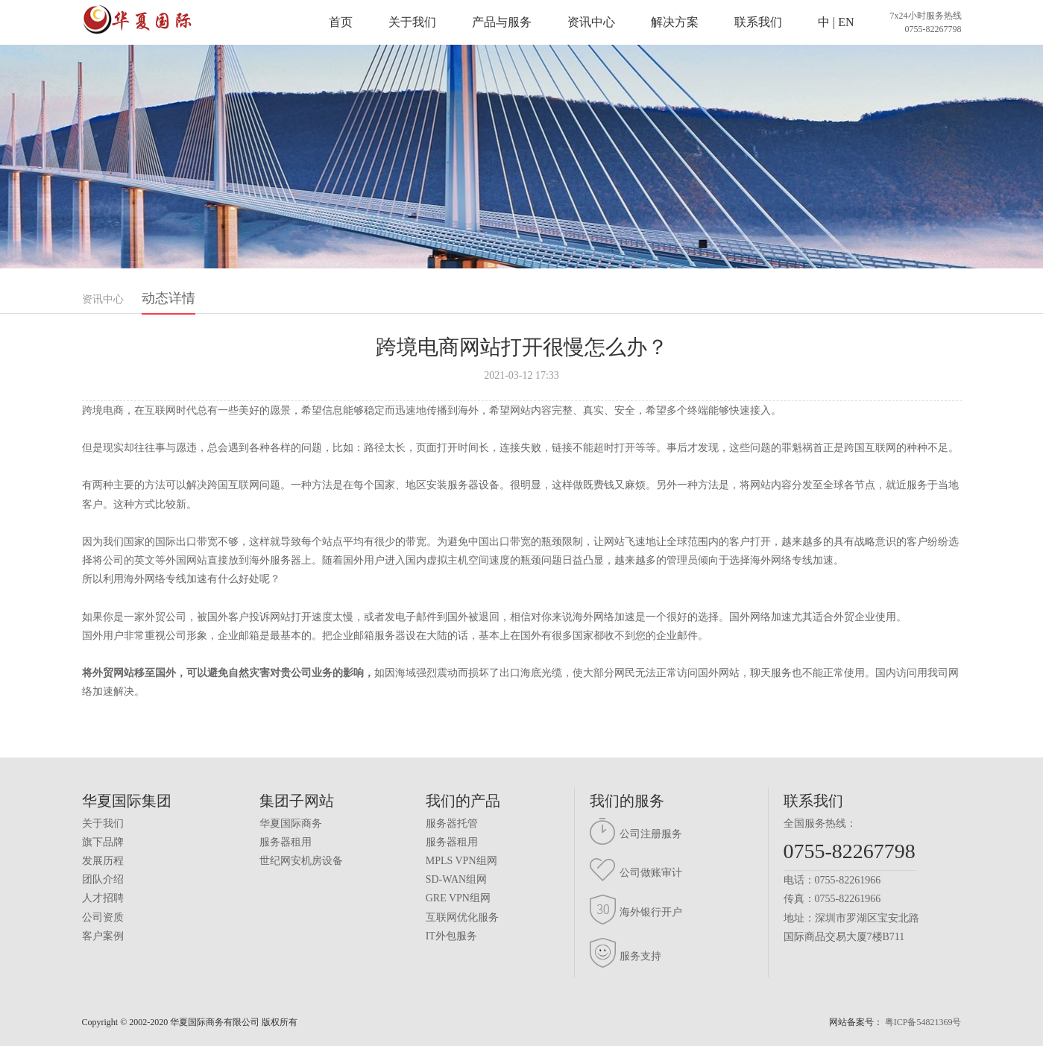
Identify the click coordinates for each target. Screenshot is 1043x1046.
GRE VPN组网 (458, 898)
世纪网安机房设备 (301, 860)
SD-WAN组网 (456, 879)
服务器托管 (452, 823)
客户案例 (103, 936)
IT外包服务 (451, 936)
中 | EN (836, 22)
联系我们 (758, 22)
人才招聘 (103, 898)
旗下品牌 (103, 842)
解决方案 (675, 22)
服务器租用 (285, 842)
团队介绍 (103, 879)
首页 (341, 22)
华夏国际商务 (290, 823)
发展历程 (103, 860)
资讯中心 (591, 22)
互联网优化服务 (462, 917)
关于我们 (412, 22)
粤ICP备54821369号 (923, 1022)
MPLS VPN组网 (461, 860)
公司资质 (103, 917)
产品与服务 (502, 22)
